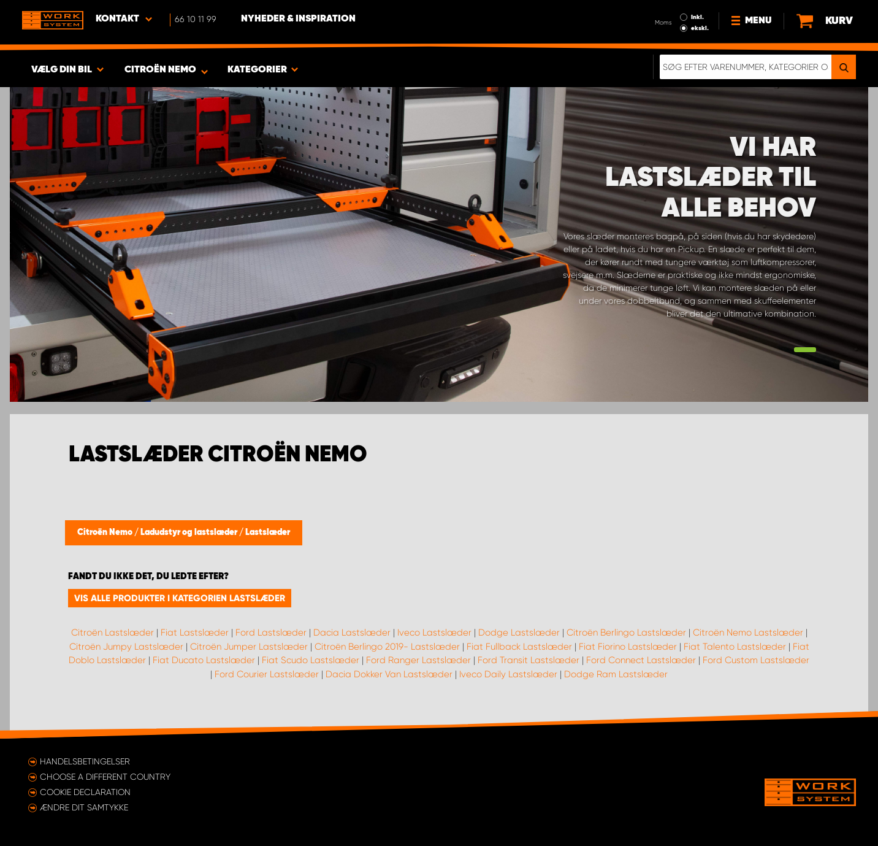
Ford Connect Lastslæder (641, 660)
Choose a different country (105, 777)
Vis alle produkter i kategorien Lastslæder (179, 598)
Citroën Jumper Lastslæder (249, 646)
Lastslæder (267, 532)
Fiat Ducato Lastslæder (204, 660)
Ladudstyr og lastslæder (189, 532)
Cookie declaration (85, 792)
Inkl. (697, 17)
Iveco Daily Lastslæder (508, 674)
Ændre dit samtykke (84, 807)
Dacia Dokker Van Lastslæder (389, 674)
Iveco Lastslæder (434, 632)
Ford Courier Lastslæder (267, 674)
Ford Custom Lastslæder (756, 660)
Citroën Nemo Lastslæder (748, 632)
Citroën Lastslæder (112, 632)
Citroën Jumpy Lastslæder (126, 646)
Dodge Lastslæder (519, 632)
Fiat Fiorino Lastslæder (628, 646)
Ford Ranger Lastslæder (418, 660)
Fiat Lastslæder (195, 632)
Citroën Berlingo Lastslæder (626, 632)
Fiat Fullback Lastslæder (519, 646)
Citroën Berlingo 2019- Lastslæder (387, 646)
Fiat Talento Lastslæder (735, 646)
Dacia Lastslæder (352, 632)
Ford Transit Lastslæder (528, 660)
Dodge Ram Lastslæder (616, 674)
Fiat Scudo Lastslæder (310, 660)
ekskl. (700, 28)
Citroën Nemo (105, 532)
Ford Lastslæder (271, 632)
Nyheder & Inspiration (298, 19)
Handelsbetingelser (85, 761)
